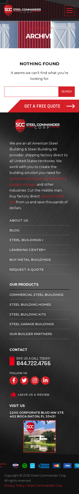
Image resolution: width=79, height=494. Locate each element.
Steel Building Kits (27, 314)
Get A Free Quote (49, 106)
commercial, (19, 179)
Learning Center (26, 250)
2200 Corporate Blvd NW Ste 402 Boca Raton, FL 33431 (36, 414)
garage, (15, 184)
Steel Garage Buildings (31, 324)
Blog (14, 230)
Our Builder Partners (30, 334)
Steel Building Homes (30, 304)
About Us (18, 220)
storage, (29, 184)
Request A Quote (26, 269)
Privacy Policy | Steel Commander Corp (33, 485)
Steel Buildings (25, 240)
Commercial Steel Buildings (36, 295)
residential (57, 179)
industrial (39, 179)
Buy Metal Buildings (30, 260)
